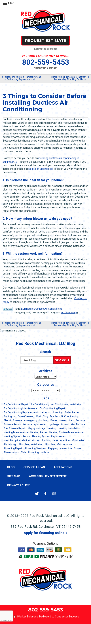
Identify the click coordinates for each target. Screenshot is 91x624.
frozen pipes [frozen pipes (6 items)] (66, 420)
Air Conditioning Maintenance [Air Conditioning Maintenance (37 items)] (20, 408)
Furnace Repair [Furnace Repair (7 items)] (12, 424)
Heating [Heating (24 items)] (52, 428)
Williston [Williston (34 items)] (45, 452)
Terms (10, 620)
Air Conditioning (69, 312)
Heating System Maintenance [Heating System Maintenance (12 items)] (66, 432)
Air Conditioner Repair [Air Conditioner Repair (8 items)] (16, 404)
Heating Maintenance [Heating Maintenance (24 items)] (16, 432)
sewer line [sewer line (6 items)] (66, 448)
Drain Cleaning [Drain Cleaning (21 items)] (26, 416)
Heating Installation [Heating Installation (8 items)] (70, 428)
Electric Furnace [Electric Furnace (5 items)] (13, 420)
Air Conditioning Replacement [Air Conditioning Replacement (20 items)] (21, 412)
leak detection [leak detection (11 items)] (62, 440)
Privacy (3, 620)
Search (62, 360)
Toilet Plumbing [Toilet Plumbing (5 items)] (30, 452)
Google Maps (54, 494)
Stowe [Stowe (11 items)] (77, 448)
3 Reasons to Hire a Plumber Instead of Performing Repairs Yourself (23, 78)
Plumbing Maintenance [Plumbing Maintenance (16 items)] (58, 444)
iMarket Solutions (27, 616)
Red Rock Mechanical (40, 168)
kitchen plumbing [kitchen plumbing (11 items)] (41, 440)
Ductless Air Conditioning (48, 308)
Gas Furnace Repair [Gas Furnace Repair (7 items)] (15, 428)
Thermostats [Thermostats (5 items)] (11, 452)
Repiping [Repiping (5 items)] (53, 448)
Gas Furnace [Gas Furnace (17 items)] (78, 424)
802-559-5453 (45, 62)
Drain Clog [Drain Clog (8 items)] (42, 416)
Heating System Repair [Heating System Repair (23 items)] (17, 436)
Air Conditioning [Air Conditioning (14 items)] (40, 404)
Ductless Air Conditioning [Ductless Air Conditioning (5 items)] (64, 416)
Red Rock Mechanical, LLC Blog (45, 343)
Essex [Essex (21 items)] (53, 420)
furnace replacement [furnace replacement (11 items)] (35, 424)
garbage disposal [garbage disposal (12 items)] (59, 424)
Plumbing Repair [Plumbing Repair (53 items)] (13, 448)
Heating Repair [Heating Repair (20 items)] (38, 432)
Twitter (37, 494)
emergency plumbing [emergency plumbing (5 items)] (36, 420)
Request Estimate (45, 40)
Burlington (27, 308)
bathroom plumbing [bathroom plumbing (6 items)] (51, 412)
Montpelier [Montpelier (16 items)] (78, 440)
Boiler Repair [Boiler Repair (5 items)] (72, 412)
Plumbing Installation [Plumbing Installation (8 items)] (31, 444)
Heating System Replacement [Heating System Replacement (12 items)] (49, 436)
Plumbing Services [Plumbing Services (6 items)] (35, 448)
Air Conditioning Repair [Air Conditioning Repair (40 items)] (53, 408)
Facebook (45, 494)
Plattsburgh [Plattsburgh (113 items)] (10, 444)
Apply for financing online (44, 533)
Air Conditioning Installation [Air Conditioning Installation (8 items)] (66, 404)
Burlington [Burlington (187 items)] (10, 416)
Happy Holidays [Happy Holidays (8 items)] (36, 428)
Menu (12, 3)
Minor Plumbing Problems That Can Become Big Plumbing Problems (68, 78)
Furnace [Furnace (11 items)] (80, 420)
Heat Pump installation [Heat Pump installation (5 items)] (17, 440)
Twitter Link (8, 309)
